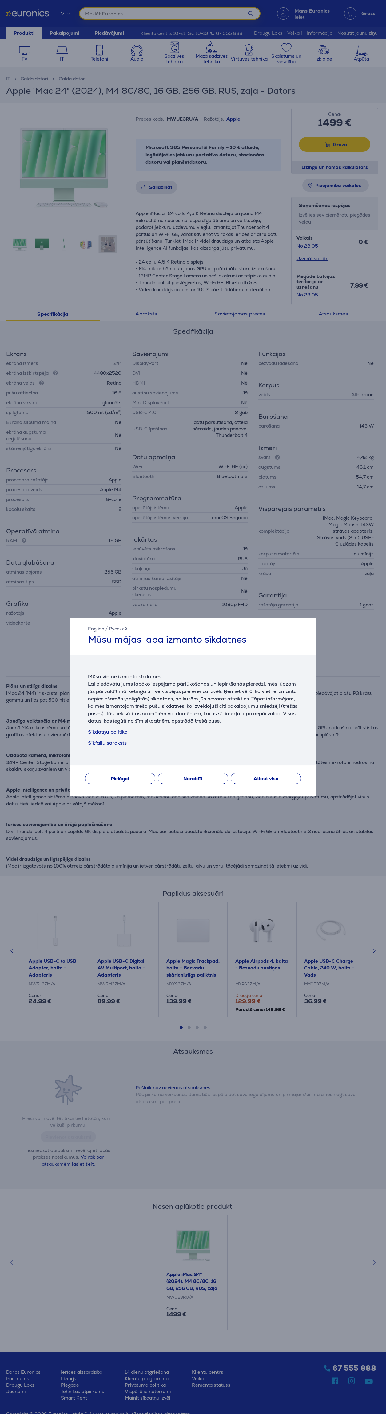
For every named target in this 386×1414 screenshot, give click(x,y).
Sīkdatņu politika (108, 732)
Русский (118, 629)
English (96, 629)
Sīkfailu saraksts (107, 743)
